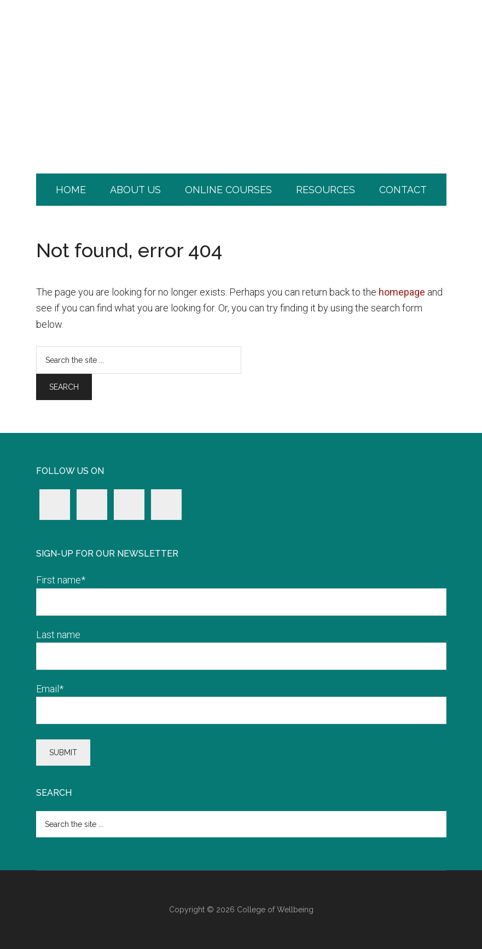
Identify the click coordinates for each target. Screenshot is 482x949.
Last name (58, 634)
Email (49, 689)
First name (60, 580)
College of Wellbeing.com (241, 46)
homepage (402, 292)
